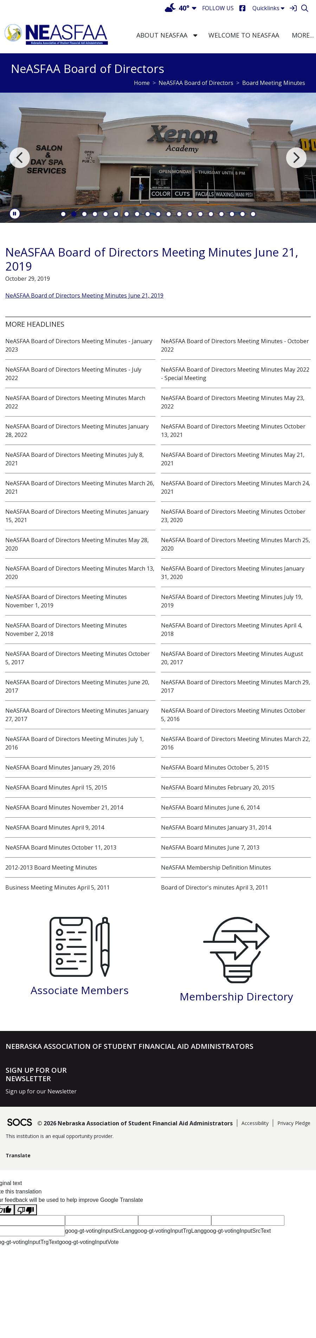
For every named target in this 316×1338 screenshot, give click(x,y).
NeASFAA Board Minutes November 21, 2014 (64, 807)
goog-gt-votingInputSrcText (237, 1231)
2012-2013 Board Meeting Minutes (51, 867)
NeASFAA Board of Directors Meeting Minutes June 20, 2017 (77, 686)
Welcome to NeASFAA (243, 35)
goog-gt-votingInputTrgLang (169, 1231)
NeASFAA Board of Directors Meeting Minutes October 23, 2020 (233, 516)
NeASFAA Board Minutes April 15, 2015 (56, 787)
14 (200, 214)
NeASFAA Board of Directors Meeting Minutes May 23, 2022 (232, 402)
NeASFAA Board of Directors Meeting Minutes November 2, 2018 (66, 629)
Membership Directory (236, 996)
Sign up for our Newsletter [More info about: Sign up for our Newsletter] (41, 1091)
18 (242, 214)
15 (210, 214)
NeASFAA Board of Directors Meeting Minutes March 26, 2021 (79, 487)
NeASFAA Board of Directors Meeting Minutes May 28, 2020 (77, 544)
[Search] (304, 8)
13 (189, 214)
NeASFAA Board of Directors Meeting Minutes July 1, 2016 (74, 743)
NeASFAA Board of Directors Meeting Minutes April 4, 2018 (231, 629)
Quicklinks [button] (268, 8)
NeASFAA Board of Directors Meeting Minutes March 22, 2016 (235, 743)
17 (232, 214)
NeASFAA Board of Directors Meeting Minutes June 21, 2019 (84, 295)
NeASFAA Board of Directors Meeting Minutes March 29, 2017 (235, 686)
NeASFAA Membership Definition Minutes (216, 867)
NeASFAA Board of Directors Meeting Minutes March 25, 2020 (235, 544)
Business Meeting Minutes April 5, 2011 (57, 887)
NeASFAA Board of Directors (196, 83)
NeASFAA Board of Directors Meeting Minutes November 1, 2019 (66, 601)
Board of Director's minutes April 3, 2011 (214, 887)
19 (253, 214)
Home (142, 83)
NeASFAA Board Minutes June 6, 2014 (210, 807)
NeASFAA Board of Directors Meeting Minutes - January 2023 (78, 345)
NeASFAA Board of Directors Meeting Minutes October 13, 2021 (233, 430)
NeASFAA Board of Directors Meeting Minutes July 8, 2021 (74, 459)
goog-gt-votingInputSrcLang (99, 1231)
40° (177, 8)
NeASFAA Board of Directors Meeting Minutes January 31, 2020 (232, 573)
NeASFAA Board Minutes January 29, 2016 (60, 767)
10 (158, 214)
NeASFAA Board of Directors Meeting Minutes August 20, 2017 (232, 658)
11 (168, 214)
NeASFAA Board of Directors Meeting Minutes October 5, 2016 (233, 715)
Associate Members (80, 990)
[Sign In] (293, 8)
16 (221, 214)
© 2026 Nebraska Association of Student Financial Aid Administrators (135, 1123)
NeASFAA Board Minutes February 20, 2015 (218, 787)
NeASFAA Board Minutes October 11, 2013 (60, 847)
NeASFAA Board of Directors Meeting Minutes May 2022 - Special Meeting (235, 374)
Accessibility (255, 1123)
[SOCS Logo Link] (19, 1123)
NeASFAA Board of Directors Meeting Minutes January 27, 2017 (77, 715)
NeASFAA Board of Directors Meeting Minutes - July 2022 (73, 374)
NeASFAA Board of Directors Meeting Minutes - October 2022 (235, 345)
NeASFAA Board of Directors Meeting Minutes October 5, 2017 (77, 658)
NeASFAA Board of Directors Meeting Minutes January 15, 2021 (77, 516)
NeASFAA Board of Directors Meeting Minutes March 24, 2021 (235, 487)
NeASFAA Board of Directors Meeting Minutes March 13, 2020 (79, 573)
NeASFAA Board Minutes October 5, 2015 (215, 767)
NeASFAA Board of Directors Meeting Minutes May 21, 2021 (232, 459)
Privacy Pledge (293, 1123)
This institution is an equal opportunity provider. (60, 1136)
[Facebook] (242, 8)
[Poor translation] (25, 1209)
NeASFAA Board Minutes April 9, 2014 (54, 827)
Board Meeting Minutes (273, 83)
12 (179, 214)
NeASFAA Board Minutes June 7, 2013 (210, 847)
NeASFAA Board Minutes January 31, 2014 (216, 827)
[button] (195, 35)
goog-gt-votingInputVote (89, 1242)
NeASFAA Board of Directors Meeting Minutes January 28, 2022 (77, 430)
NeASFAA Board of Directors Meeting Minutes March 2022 (75, 402)
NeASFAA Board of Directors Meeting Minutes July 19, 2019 (232, 601)
